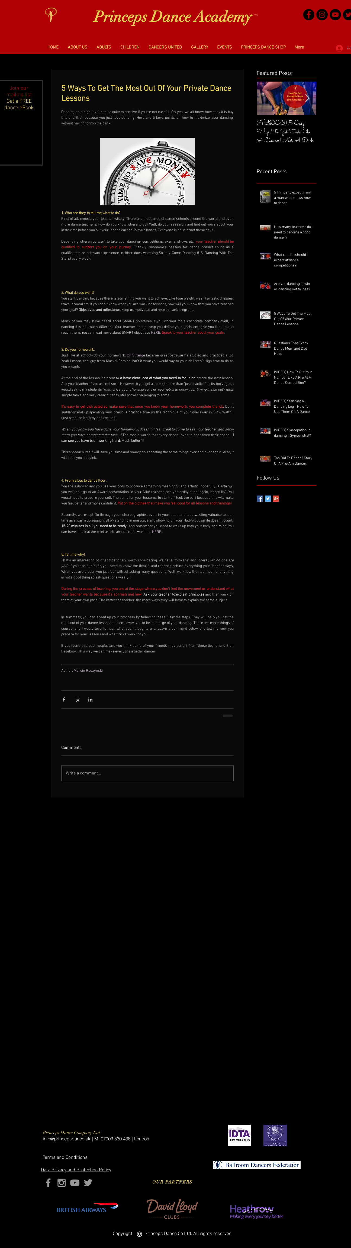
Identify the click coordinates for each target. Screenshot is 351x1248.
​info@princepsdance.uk (67, 1138)
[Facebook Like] (237, 799)
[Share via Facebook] (63, 699)
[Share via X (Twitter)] (77, 699)
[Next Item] (307, 98)
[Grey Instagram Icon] (61, 1182)
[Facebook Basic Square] (260, 499)
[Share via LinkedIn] (90, 699)
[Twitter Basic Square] (268, 499)
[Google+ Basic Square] (276, 499)
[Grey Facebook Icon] (48, 1182)
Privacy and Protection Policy (76, 1170)
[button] (77, 47)
